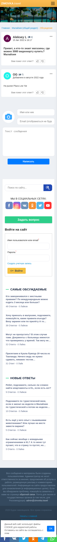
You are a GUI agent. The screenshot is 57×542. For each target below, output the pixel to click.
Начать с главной (28, 516)
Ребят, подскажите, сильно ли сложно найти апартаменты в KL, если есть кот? (28, 386)
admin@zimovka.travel (37, 500)
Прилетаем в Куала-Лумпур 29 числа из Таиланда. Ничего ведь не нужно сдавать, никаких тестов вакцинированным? (28, 356)
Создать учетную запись (19, 263)
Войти (16, 271)
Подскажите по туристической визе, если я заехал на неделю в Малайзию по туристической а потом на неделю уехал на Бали (27, 404)
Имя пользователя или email (23, 239)
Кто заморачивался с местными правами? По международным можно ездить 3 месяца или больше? (27, 299)
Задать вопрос (29, 219)
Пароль (11, 251)
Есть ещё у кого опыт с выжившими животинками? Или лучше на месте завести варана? (26, 423)
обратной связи (27, 494)
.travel (11, 3)
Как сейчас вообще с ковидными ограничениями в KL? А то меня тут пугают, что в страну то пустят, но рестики (26, 442)
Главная (6, 28)
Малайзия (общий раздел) (25, 28)
